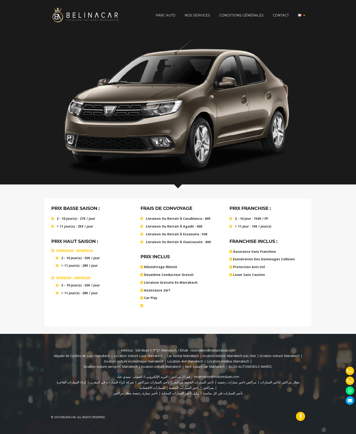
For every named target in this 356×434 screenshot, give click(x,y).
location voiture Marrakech (280, 356)
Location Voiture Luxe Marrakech (138, 356)
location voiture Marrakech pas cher (230, 356)
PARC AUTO (165, 15)
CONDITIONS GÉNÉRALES (241, 15)
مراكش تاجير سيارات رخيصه (236, 382)
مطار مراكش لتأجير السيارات (279, 382)
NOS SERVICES (197, 15)
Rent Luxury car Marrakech (205, 366)
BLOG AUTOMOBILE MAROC (250, 366)
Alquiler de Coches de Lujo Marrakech (82, 356)
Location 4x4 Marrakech (185, 361)
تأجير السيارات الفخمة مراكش (193, 382)
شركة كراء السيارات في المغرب (112, 382)
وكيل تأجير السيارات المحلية (180, 393)
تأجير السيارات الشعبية (184, 387)
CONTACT (281, 15)
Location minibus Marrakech (228, 361)
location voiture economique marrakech (134, 361)
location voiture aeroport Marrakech (111, 366)
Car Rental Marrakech (183, 356)
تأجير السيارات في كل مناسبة (223, 393)
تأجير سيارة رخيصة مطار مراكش (135, 393)
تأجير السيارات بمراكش (153, 382)
